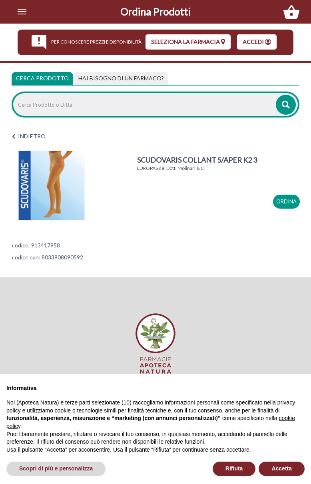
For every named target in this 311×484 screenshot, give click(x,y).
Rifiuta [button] (234, 468)
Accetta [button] (281, 468)
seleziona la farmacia (188, 41)
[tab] (121, 78)
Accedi (257, 41)
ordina (286, 201)
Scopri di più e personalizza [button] (56, 468)
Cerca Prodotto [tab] (42, 78)
